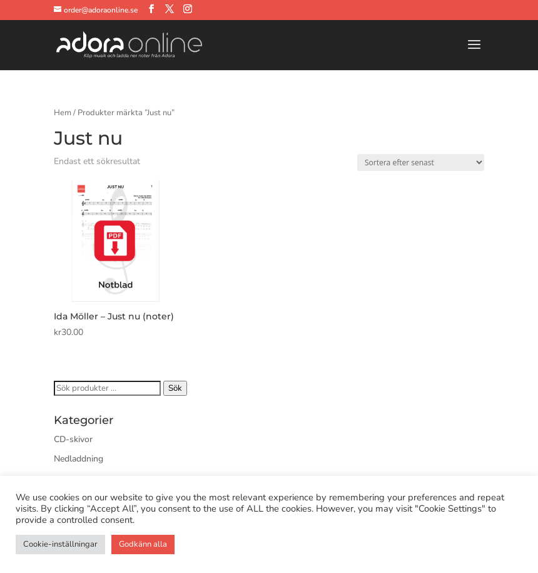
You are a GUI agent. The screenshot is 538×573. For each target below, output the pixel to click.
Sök (175, 388)
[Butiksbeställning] (420, 162)
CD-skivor (73, 439)
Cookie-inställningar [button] (60, 544)
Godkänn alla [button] (143, 544)
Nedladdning (78, 459)
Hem (62, 112)
